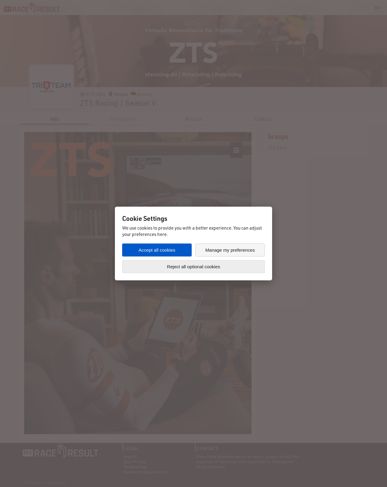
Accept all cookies (156, 250)
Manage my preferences (230, 250)
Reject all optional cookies (193, 266)
